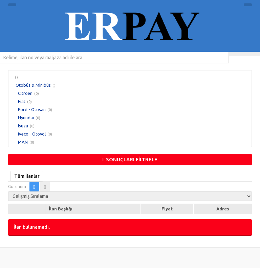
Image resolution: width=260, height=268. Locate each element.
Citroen (25, 93)
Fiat (21, 101)
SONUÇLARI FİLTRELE (130, 159)
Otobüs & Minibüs (33, 85)
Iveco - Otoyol (32, 133)
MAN (23, 142)
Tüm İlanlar (27, 176)
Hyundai (26, 117)
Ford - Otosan (32, 109)
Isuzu (23, 125)
